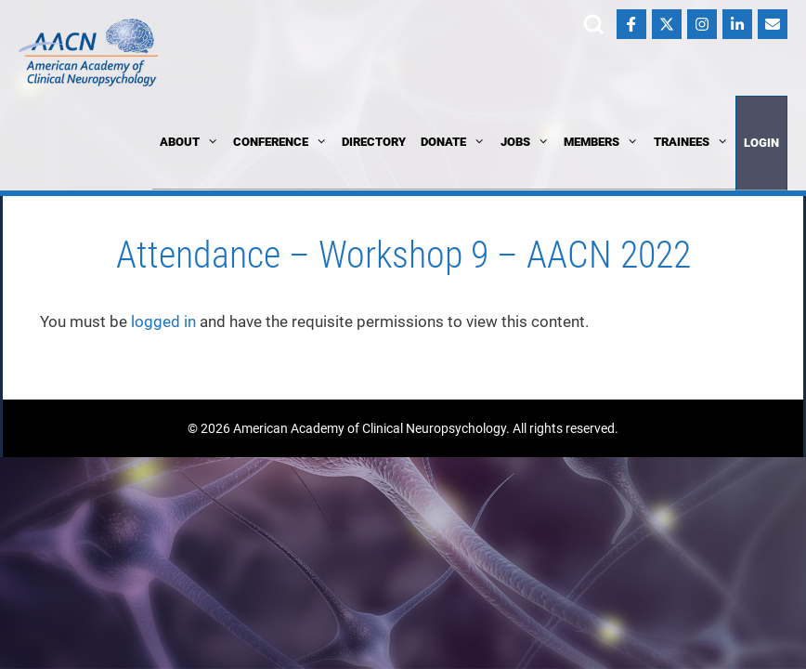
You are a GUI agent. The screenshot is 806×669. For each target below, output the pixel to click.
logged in (163, 321)
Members (601, 142)
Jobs (524, 142)
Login (761, 143)
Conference (280, 142)
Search (593, 24)
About (189, 142)
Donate (453, 142)
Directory (374, 142)
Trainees (691, 142)
